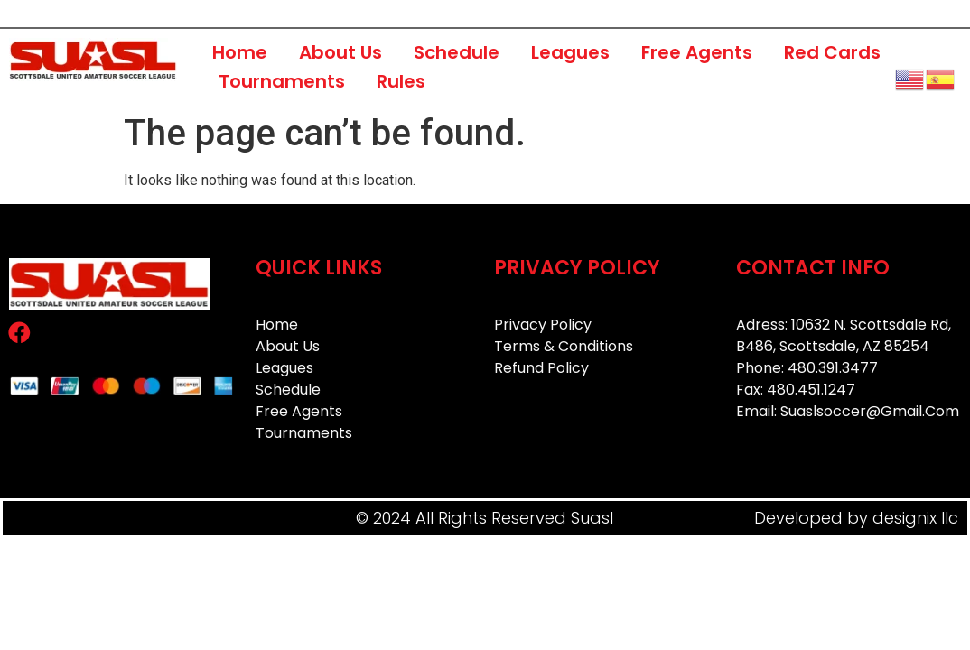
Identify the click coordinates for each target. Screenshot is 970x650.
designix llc (915, 517)
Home (239, 52)
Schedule (456, 52)
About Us (340, 52)
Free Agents (696, 52)
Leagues (570, 52)
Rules (401, 81)
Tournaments (282, 81)
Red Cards (832, 52)
